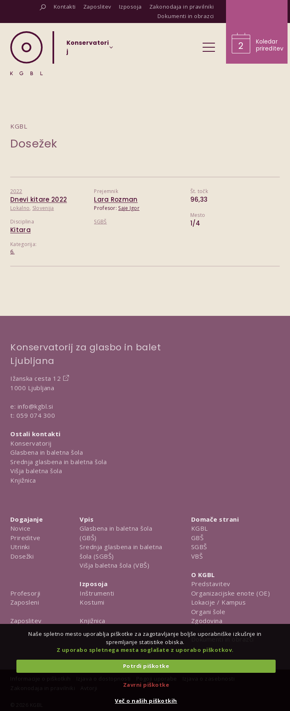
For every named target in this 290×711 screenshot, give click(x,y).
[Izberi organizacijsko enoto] (87, 50)
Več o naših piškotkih (146, 700)
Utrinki (20, 547)
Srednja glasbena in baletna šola (58, 462)
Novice (20, 528)
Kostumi (92, 602)
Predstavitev (211, 584)
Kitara (20, 229)
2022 (16, 191)
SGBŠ (100, 221)
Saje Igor (128, 208)
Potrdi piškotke (146, 666)
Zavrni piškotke (146, 684)
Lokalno (20, 208)
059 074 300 (35, 415)
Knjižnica (23, 480)
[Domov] (26, 53)
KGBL (199, 528)
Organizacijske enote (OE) (230, 593)
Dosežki (22, 556)
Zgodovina (207, 621)
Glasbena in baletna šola (46, 452)
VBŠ (197, 556)
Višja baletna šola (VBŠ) (114, 565)
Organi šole (208, 611)
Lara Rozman (115, 199)
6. (12, 251)
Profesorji (25, 593)
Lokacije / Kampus (218, 602)
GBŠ (197, 538)
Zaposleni (24, 602)
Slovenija (43, 208)
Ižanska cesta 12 (35, 378)
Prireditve (25, 538)
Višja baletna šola (36, 471)
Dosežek (33, 143)
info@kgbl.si (35, 406)
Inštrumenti (97, 593)
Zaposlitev (26, 621)
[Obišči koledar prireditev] (257, 32)
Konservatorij (31, 443)
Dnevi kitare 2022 (38, 199)
